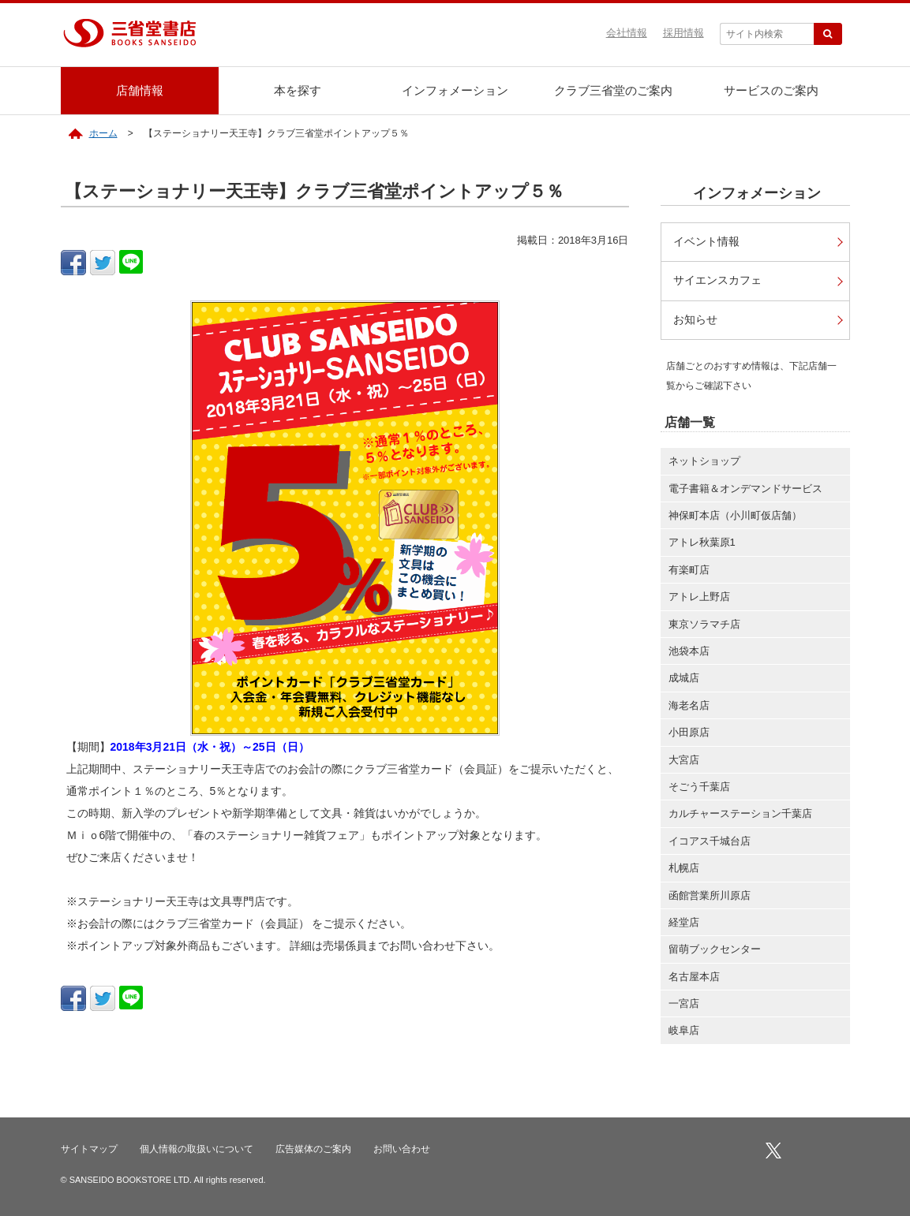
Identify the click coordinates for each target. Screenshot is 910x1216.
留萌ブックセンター (714, 949)
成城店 (683, 678)
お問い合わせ (401, 1148)
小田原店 (689, 732)
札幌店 (683, 868)
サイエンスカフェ (717, 280)
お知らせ (695, 320)
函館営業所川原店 (709, 895)
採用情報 (683, 33)
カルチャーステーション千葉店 (740, 813)
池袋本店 (689, 651)
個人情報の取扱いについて (196, 1148)
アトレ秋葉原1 (702, 542)
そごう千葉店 (699, 787)
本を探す (297, 90)
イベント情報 (706, 242)
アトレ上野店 (699, 596)
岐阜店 (683, 1030)
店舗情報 (139, 90)
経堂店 (683, 922)
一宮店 (683, 1003)
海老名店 (689, 705)
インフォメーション (455, 90)
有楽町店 (689, 570)
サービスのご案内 (771, 90)
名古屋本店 (694, 977)
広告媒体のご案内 (313, 1148)
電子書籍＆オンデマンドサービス (745, 488)
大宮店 (683, 760)
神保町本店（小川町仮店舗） (735, 515)
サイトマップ (89, 1148)
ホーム (103, 133)
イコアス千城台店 (709, 841)
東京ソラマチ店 (704, 624)
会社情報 (626, 33)
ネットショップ (704, 461)
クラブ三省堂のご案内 (613, 90)
